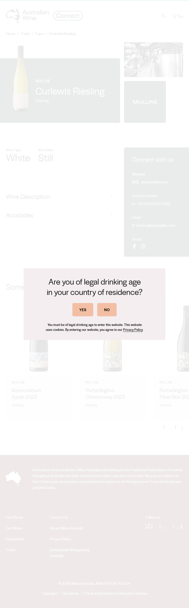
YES (82, 309)
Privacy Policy (132, 329)
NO (107, 309)
